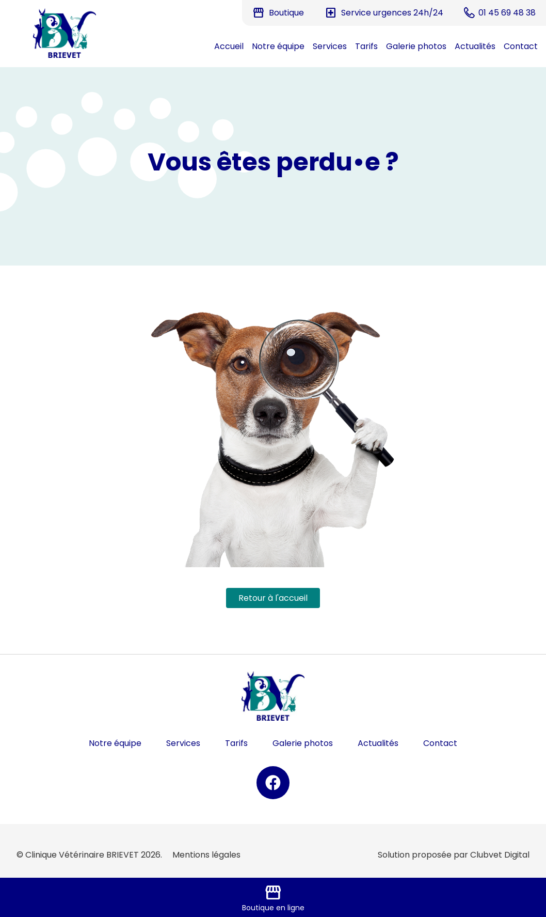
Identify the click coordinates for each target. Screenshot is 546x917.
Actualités (475, 46)
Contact (521, 46)
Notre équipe (278, 46)
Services (330, 46)
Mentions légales (206, 855)
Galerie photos (416, 46)
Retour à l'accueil (273, 598)
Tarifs (366, 46)
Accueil (229, 46)
